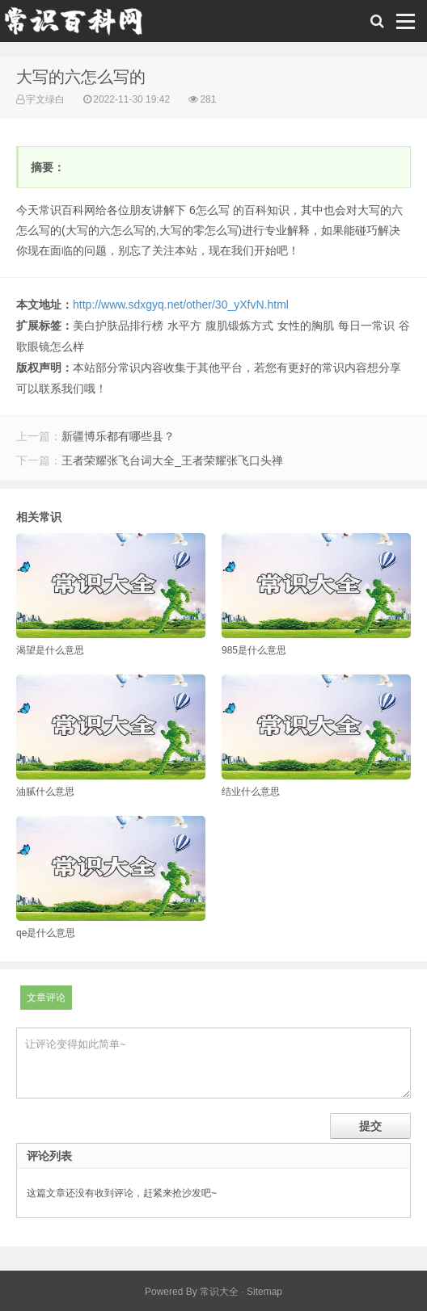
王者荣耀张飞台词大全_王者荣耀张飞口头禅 (172, 460)
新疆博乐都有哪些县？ (118, 436)
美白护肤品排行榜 (118, 325)
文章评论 (46, 997)
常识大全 (219, 1291)
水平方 (184, 325)
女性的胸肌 (305, 325)
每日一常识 (366, 325)
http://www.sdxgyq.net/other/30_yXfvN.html (181, 304)
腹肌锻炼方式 (239, 325)
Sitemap (264, 1291)
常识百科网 (81, 25)
